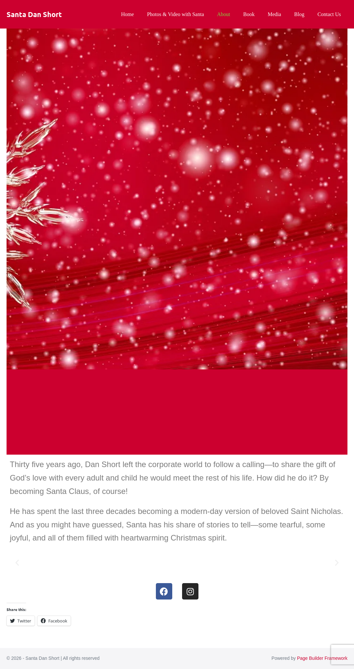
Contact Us (329, 14)
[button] (17, 562)
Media (274, 14)
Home (127, 14)
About (223, 14)
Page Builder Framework (322, 658)
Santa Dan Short (34, 14)
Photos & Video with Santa (175, 14)
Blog (299, 14)
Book (249, 14)
